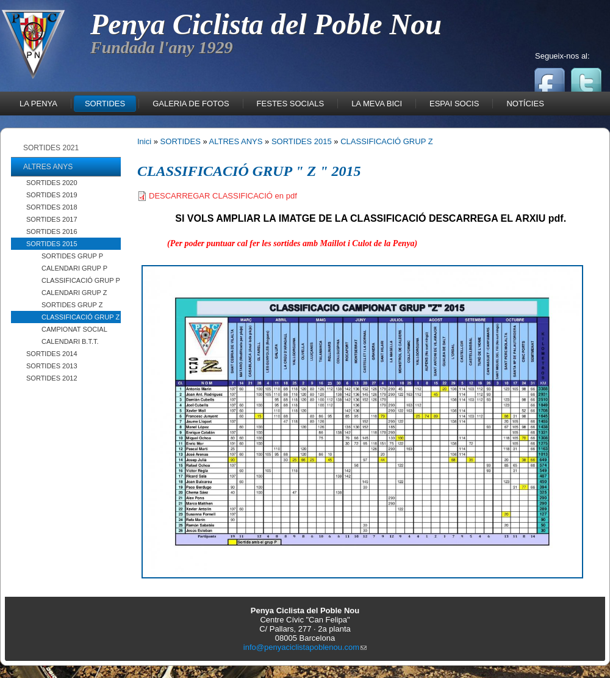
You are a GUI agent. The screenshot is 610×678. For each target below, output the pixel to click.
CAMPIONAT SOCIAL (74, 329)
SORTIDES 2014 (51, 353)
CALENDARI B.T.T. (70, 341)
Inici (144, 141)
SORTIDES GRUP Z (71, 304)
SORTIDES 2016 (51, 231)
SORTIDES (180, 141)
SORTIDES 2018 (51, 207)
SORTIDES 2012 (51, 378)
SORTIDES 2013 (51, 366)
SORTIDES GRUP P (72, 256)
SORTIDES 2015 (51, 243)
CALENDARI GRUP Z (74, 292)
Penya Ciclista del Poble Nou (266, 24)
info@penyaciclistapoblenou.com (305, 647)
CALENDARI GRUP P (74, 268)
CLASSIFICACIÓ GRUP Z (80, 317)
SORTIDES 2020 (51, 182)
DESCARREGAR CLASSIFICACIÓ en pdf (223, 195)
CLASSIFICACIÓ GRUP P (80, 280)
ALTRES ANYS (236, 141)
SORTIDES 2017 (51, 219)
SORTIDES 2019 (51, 195)
